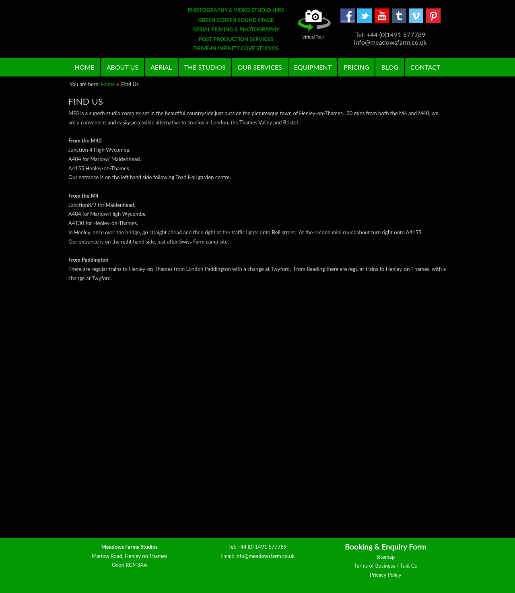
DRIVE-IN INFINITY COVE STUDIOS (236, 48)
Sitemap (385, 557)
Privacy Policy (385, 575)
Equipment (313, 67)
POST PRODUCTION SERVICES (236, 39)
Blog (389, 67)
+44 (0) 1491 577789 (262, 546)
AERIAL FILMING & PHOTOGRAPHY (236, 29)
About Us (122, 67)
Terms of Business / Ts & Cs (385, 565)
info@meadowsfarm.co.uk (265, 556)
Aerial (161, 67)
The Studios (205, 67)
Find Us (85, 101)
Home (85, 67)
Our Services (260, 67)
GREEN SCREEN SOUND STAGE (236, 20)
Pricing (356, 67)
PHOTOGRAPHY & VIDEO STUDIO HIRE (236, 10)
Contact (425, 67)
